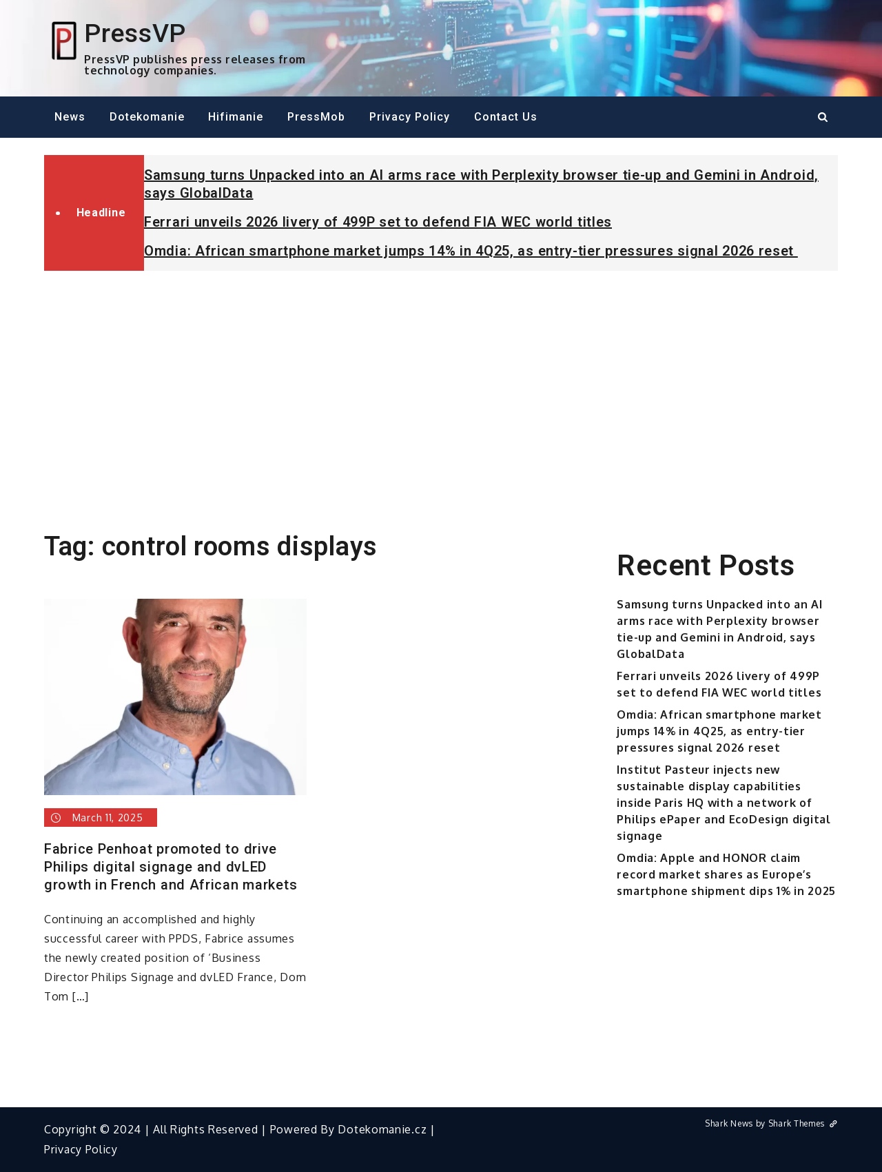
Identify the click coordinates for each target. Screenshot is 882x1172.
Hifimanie (235, 116)
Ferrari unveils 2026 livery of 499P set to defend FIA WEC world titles (378, 222)
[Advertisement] (441, 384)
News (69, 116)
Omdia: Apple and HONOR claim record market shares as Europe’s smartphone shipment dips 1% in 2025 (726, 874)
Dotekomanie (147, 116)
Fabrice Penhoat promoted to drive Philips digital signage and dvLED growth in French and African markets (170, 867)
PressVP (135, 33)
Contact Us (505, 116)
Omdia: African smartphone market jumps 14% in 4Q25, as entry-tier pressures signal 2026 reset (471, 251)
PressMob (316, 116)
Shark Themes (803, 1123)
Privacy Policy (409, 116)
